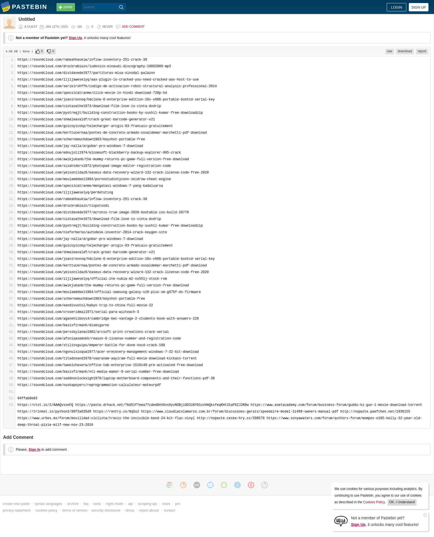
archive (73, 504)
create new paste (16, 504)
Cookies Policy (374, 502)
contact (169, 510)
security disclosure (105, 510)
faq (86, 504)
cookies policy (46, 510)
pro (177, 504)
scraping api (147, 504)
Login (396, 7)
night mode (114, 504)
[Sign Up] (341, 520)
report (422, 51)
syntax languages (48, 504)
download (405, 51)
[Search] (121, 7)
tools (97, 504)
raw (389, 51)
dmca (129, 510)
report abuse (149, 510)
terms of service (75, 510)
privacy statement (16, 510)
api (130, 504)
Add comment (133, 26)
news (166, 504)
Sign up (418, 7)
